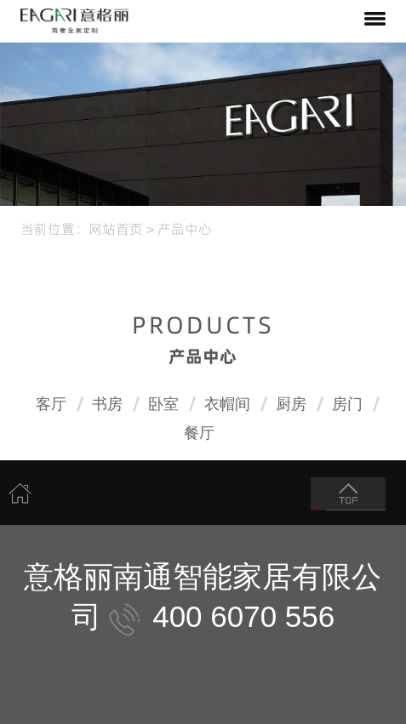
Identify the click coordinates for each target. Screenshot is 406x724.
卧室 (163, 404)
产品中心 (184, 228)
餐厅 (199, 433)
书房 (107, 404)
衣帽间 (227, 404)
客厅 (51, 404)
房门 (347, 404)
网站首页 (116, 228)
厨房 (291, 404)
